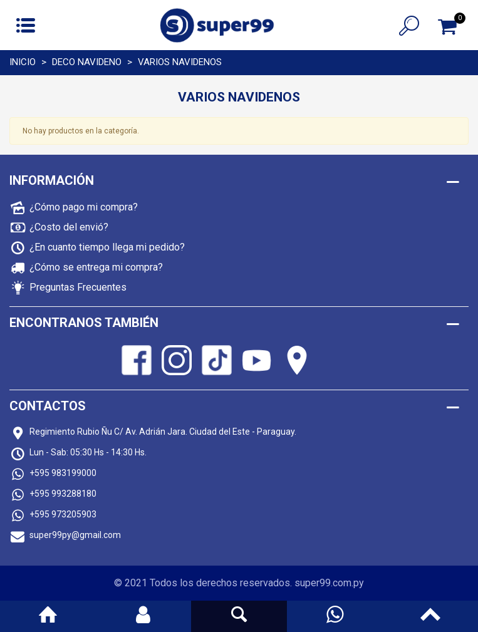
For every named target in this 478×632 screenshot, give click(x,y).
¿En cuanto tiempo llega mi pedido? (107, 247)
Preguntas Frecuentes (78, 287)
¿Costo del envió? (68, 227)
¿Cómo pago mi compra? (83, 207)
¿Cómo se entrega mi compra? (96, 267)
